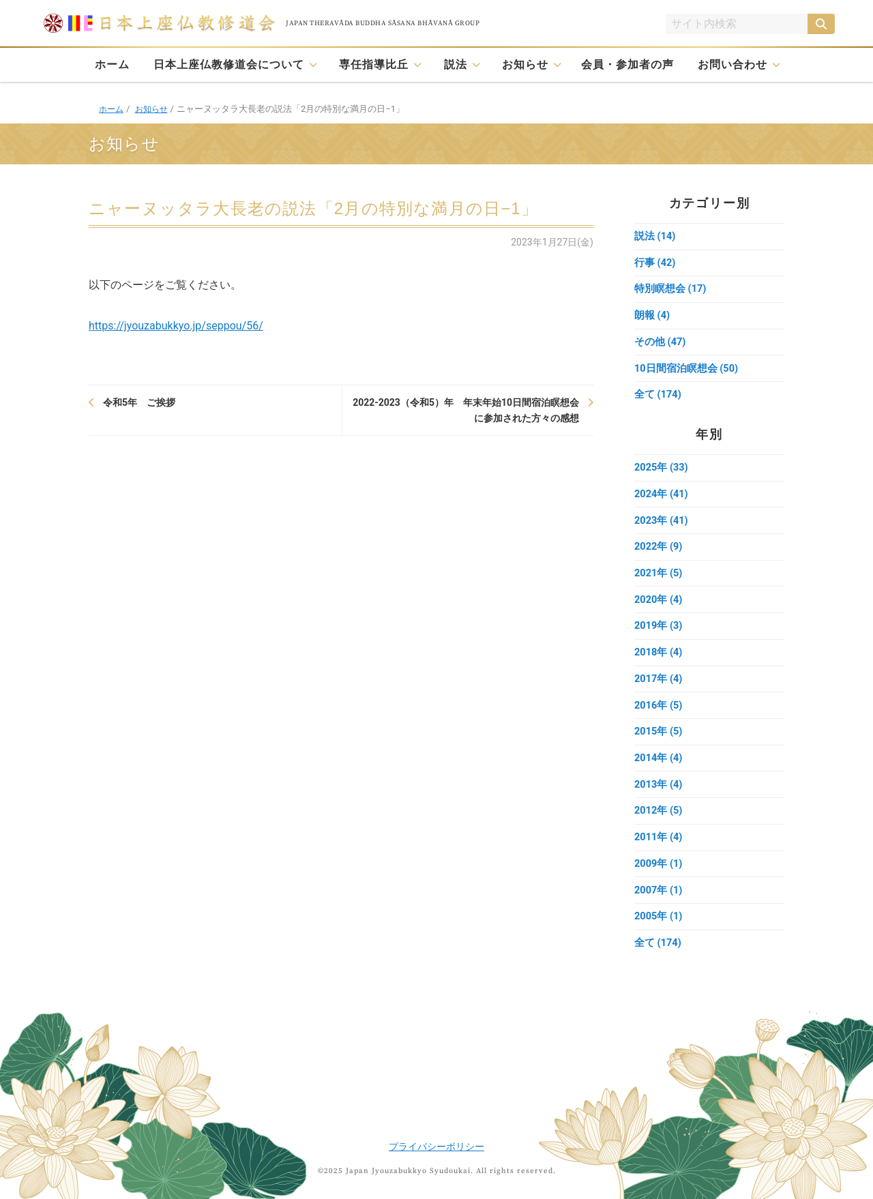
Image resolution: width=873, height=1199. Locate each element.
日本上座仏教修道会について (228, 64)
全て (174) (658, 400)
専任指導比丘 (374, 64)
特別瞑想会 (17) (670, 291)
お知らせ (525, 64)
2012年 (658, 829)
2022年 (658, 556)
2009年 (658, 883)
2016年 (658, 719)
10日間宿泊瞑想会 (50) (686, 373)
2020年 (658, 610)
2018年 (658, 665)
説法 (455, 64)
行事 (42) (655, 264)
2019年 (658, 638)
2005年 (658, 938)
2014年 (658, 774)
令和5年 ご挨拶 (139, 402)
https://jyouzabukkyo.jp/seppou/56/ (176, 325)
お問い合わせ (732, 64)
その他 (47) (660, 346)
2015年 (658, 747)
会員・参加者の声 (627, 64)
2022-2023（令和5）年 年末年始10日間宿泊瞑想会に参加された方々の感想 (466, 410)
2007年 (658, 910)
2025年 (662, 474)
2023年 (662, 528)
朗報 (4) (652, 318)
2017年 (658, 692)
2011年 (658, 856)
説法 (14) (655, 237)
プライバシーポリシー (436, 1146)
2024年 (662, 501)
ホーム (112, 64)
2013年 (658, 801)
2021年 (658, 583)
